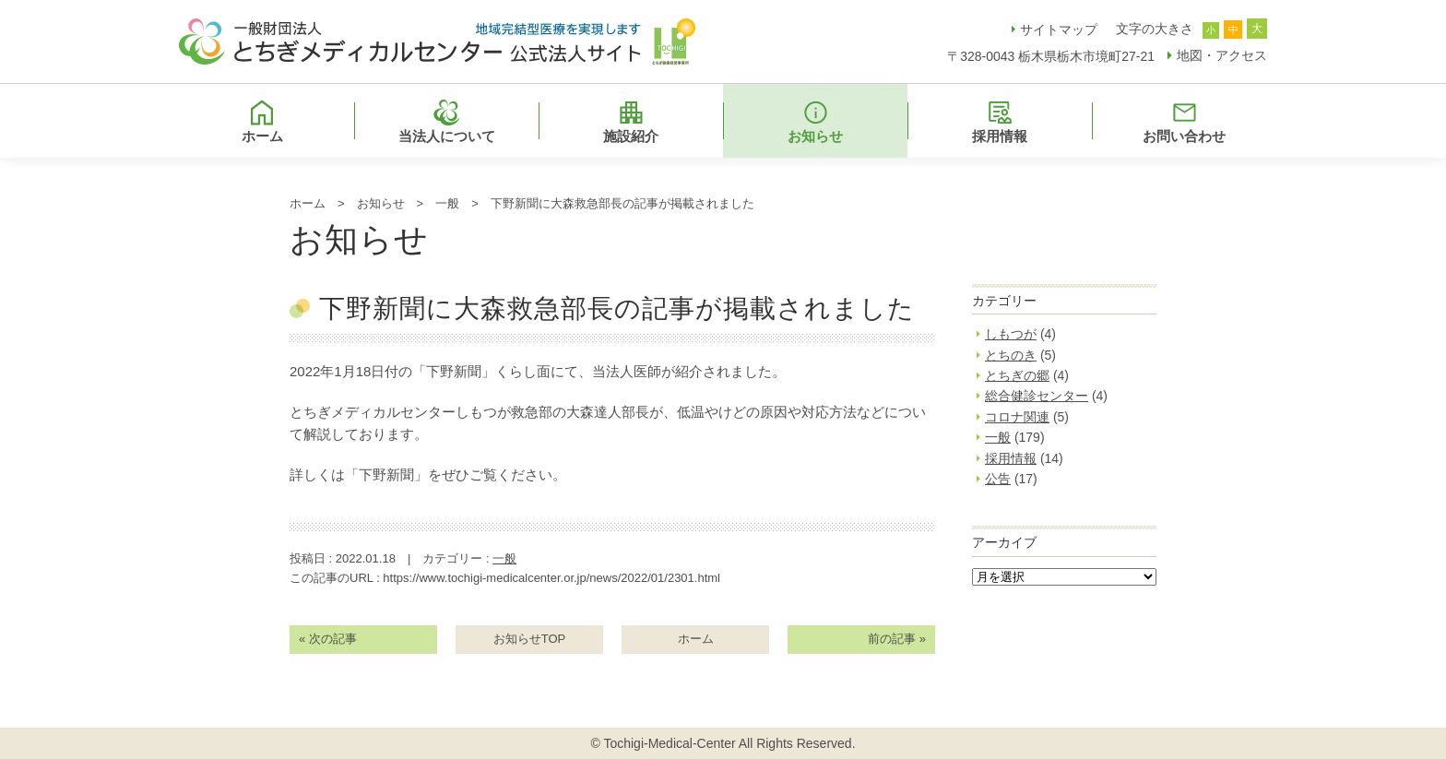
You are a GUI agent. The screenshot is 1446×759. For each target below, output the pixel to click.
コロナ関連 (1017, 416)
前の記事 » (897, 639)
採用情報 (1011, 458)
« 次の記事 (328, 639)
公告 (998, 478)
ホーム (308, 203)
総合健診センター (1036, 395)
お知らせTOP (529, 639)
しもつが (1011, 333)
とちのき (1011, 355)
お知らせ (381, 203)
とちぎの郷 (1017, 375)
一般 (447, 203)
